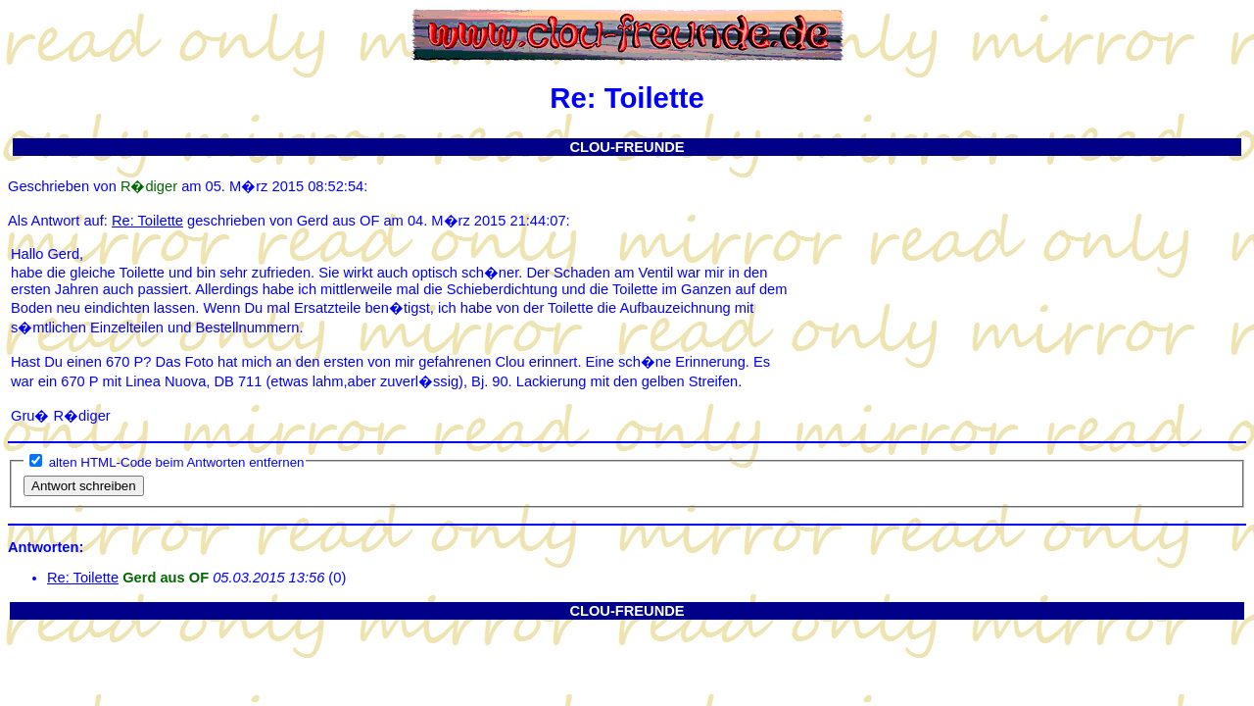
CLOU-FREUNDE (626, 147)
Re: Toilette (147, 220)
